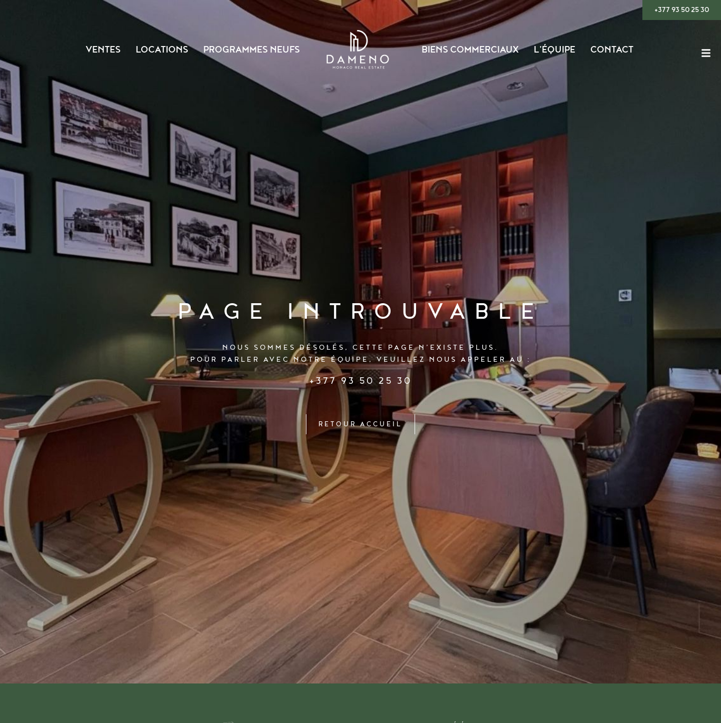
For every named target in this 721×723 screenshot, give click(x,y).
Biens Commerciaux (470, 50)
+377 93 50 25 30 (360, 380)
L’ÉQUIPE (554, 50)
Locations (162, 50)
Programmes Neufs (251, 50)
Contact (611, 50)
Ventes (103, 50)
